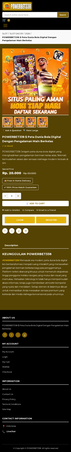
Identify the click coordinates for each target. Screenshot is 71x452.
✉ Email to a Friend (46, 210)
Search (63, 15)
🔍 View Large (30, 130)
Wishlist (5, 367)
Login (5, 357)
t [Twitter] (11, 231)
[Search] (30, 14)
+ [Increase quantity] (18, 195)
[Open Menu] (5, 25)
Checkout (7, 372)
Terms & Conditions (11, 404)
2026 (27, 33)
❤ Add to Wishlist (11, 210)
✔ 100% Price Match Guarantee (20, 187)
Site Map (6, 409)
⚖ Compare (28, 210)
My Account (8, 351)
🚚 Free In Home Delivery (17, 180)
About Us (6, 389)
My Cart (6, 362)
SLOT (4, 33)
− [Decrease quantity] (5, 195)
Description (11, 245)
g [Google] (24, 335)
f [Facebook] (4, 231)
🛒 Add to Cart (35, 203)
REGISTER (51, 220)
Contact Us (7, 394)
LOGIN (19, 220)
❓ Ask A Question (11, 130)
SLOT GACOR (16, 33)
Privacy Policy (9, 399)
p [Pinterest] (19, 231)
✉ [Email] (26, 231)
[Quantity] (11, 196)
